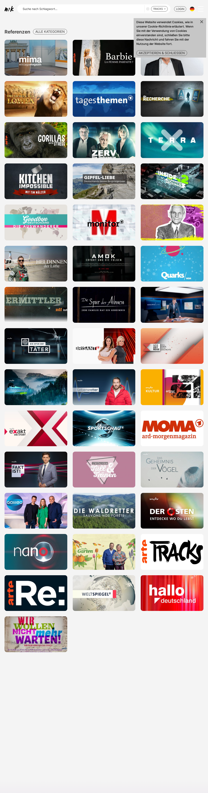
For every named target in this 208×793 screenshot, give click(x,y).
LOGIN (180, 9)
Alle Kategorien (50, 31)
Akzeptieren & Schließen (162, 53)
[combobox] (159, 9)
